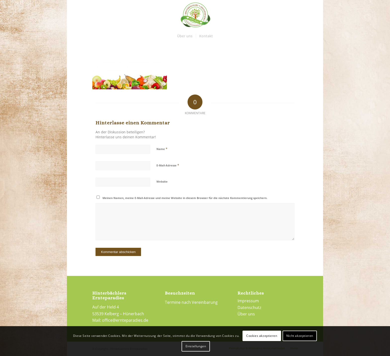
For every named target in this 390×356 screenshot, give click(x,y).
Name (161, 149)
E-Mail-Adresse (167, 165)
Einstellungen (196, 346)
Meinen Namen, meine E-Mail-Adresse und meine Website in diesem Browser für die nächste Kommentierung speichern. (184, 198)
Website (162, 181)
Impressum (248, 301)
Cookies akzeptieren (261, 336)
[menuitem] (185, 36)
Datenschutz (249, 307)
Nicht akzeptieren (299, 336)
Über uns (246, 314)
